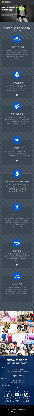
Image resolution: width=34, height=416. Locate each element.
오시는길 (26, 396)
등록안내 (8, 396)
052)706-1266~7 (17, 363)
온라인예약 (17, 396)
